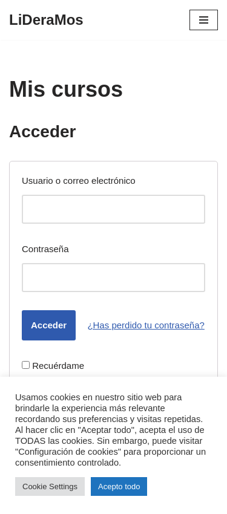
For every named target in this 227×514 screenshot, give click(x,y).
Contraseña (45, 249)
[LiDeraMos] (46, 19)
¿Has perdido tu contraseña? (145, 325)
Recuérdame (53, 365)
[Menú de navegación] (203, 20)
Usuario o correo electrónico (79, 180)
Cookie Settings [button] (49, 486)
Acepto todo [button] (119, 486)
